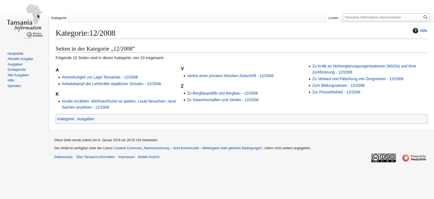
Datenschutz (63, 157)
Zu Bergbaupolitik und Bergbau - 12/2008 (222, 93)
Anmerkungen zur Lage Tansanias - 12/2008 (100, 77)
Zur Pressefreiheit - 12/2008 (336, 92)
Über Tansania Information (95, 157)
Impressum (126, 157)
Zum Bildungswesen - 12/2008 (338, 85)
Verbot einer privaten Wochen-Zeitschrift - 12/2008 (230, 76)
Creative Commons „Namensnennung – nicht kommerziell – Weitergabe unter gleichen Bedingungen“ (188, 148)
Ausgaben (85, 119)
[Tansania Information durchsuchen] (386, 17)
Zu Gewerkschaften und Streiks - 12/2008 (223, 100)
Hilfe (419, 30)
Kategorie (65, 119)
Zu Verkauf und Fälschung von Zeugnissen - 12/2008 (357, 79)
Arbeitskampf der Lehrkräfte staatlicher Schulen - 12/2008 (111, 84)
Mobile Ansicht (148, 157)
